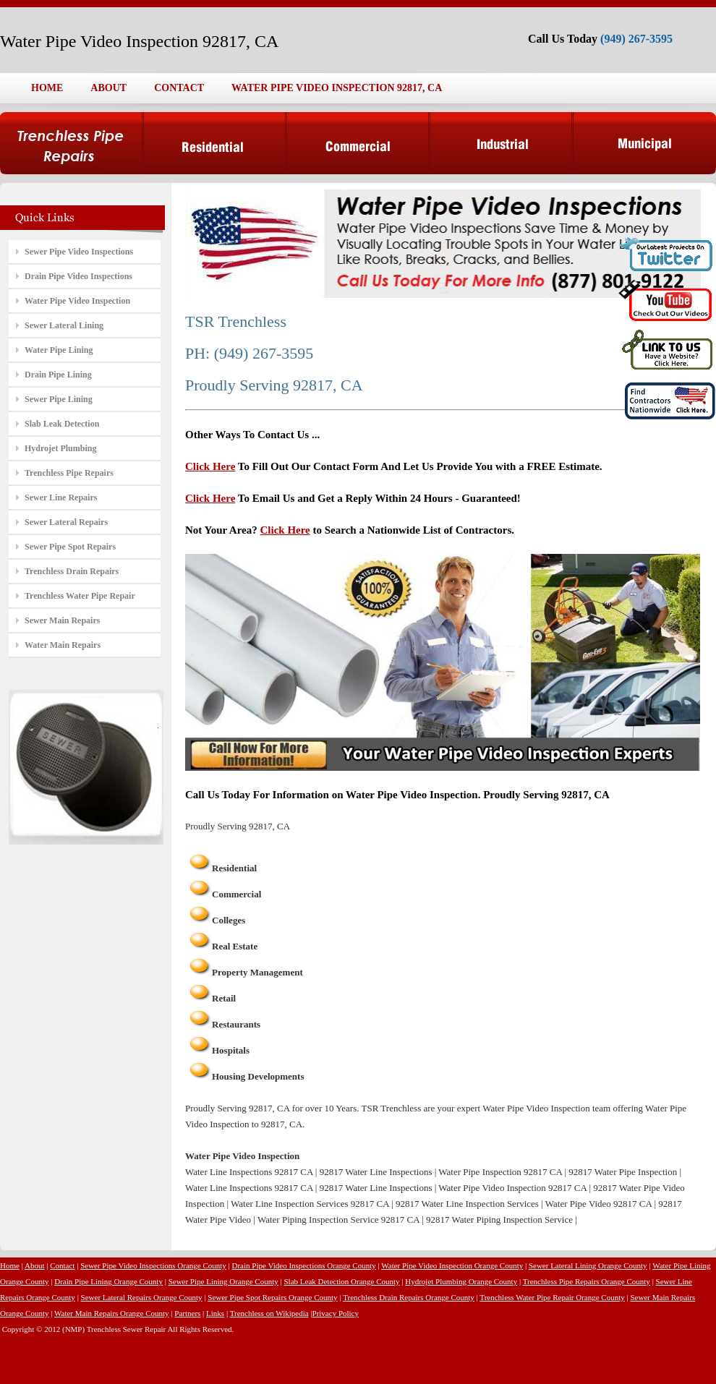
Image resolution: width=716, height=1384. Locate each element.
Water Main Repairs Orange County (111, 1313)
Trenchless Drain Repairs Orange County (408, 1297)
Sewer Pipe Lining (59, 399)
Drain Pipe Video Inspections (78, 276)
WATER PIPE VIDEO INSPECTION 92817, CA (336, 87)
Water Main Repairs (63, 645)
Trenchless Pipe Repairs (69, 473)
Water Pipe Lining (59, 350)
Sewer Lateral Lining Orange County (588, 1265)
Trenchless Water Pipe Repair (80, 596)
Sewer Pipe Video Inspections (79, 252)
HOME (47, 87)
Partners (187, 1313)
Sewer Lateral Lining (64, 325)
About (35, 1265)
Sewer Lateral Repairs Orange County (142, 1297)
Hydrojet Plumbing (60, 448)
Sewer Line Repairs (61, 497)
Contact (62, 1265)
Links (215, 1313)
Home (10, 1265)
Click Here (210, 466)
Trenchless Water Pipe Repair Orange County (552, 1297)
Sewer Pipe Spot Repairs (70, 547)
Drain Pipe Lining (58, 375)
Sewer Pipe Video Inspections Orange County (153, 1265)
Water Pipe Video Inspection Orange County (452, 1265)
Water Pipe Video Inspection (77, 301)
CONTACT (179, 87)
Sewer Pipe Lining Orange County (223, 1281)
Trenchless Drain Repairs (72, 571)
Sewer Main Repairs (62, 620)
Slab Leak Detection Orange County (341, 1281)
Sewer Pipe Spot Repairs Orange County (272, 1297)
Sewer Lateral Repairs (66, 522)
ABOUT (108, 87)
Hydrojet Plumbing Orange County (461, 1281)
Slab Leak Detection (62, 424)
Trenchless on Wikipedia (269, 1313)
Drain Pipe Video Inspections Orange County (304, 1265)
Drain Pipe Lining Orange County (108, 1281)
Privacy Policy (335, 1313)
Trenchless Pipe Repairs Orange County (586, 1281)
